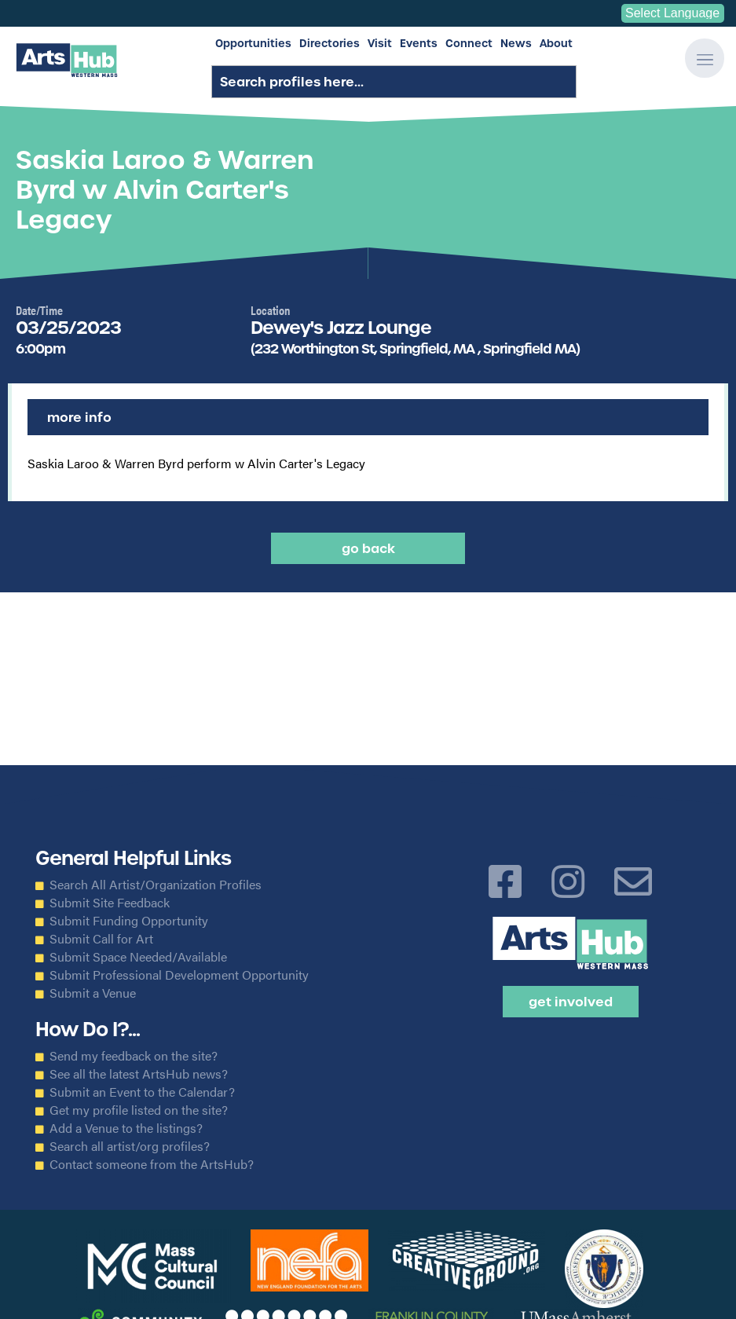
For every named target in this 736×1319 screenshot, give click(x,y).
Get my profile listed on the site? (138, 1110)
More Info (79, 417)
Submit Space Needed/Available (138, 957)
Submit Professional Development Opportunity (179, 975)
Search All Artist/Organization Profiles (155, 884)
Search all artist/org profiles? (129, 1146)
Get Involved (571, 1001)
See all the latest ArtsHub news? (138, 1074)
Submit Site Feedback (109, 902)
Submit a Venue (92, 993)
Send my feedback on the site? (133, 1056)
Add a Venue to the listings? (126, 1128)
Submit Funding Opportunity (128, 920)
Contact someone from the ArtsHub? (151, 1164)
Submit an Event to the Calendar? (142, 1092)
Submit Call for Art (101, 938)
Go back (368, 548)
